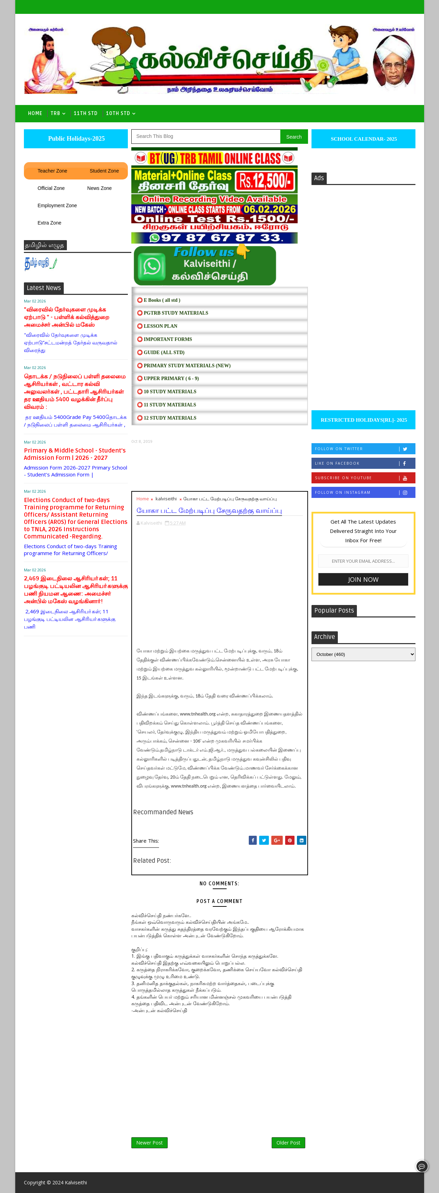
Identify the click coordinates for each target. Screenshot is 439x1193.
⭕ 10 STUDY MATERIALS (166, 391)
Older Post (288, 1142)
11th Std (86, 113)
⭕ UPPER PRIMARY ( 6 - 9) (168, 378)
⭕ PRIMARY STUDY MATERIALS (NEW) (184, 365)
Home (35, 113)
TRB (55, 113)
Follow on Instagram (365, 492)
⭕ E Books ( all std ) (159, 300)
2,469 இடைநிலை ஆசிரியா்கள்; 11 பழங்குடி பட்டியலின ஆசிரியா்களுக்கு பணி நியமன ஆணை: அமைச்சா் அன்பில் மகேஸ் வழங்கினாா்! (76, 590)
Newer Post (149, 1142)
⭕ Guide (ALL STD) (161, 352)
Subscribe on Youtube (365, 478)
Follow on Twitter (365, 448)
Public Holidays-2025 (75, 138)
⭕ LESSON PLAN (157, 326)
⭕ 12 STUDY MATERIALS (166, 418)
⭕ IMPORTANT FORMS (164, 339)
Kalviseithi (76, 1182)
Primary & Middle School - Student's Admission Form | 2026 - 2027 (75, 454)
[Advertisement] (219, 467)
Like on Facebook (365, 463)
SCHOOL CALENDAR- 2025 (363, 139)
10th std (118, 113)
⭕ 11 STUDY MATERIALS (166, 404)
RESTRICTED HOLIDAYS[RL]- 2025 (363, 420)
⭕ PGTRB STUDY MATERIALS (172, 313)
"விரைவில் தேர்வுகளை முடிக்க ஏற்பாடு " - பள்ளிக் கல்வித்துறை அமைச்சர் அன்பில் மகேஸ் (66, 317)
